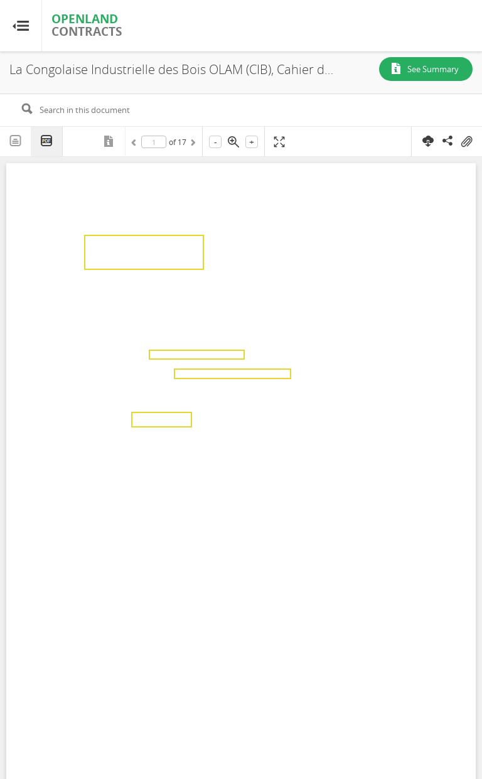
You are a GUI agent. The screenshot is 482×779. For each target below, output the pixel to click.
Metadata (110, 141)
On (466, 142)
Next (192, 144)
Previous (135, 144)
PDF (47, 141)
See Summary (433, 69)
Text (15, 141)
